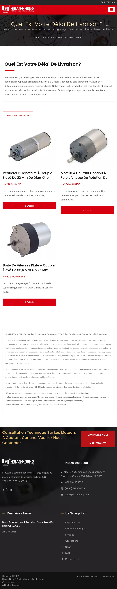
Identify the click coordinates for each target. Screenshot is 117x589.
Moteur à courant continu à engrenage (20, 397)
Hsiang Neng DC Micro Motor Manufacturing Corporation (23, 580)
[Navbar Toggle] (111, 9)
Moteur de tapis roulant (32, 401)
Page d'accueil (72, 522)
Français (109, 2)
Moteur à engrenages (45, 397)
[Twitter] (7, 489)
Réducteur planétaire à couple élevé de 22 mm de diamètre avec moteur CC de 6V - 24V (27, 177)
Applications (71, 540)
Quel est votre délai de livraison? (66, 37)
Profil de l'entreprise (76, 528)
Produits (69, 534)
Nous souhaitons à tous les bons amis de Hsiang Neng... (27, 524)
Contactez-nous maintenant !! (98, 438)
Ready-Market (108, 576)
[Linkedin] (11, 489)
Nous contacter (59, 404)
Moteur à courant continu (78, 393)
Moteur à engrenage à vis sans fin (95, 397)
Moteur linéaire (49, 401)
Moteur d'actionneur (13, 401)
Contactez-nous (73, 559)
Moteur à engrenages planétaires (68, 397)
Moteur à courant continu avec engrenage (22, 404)
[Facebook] (3, 489)
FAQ (45, 37)
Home (38, 37)
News (68, 546)
